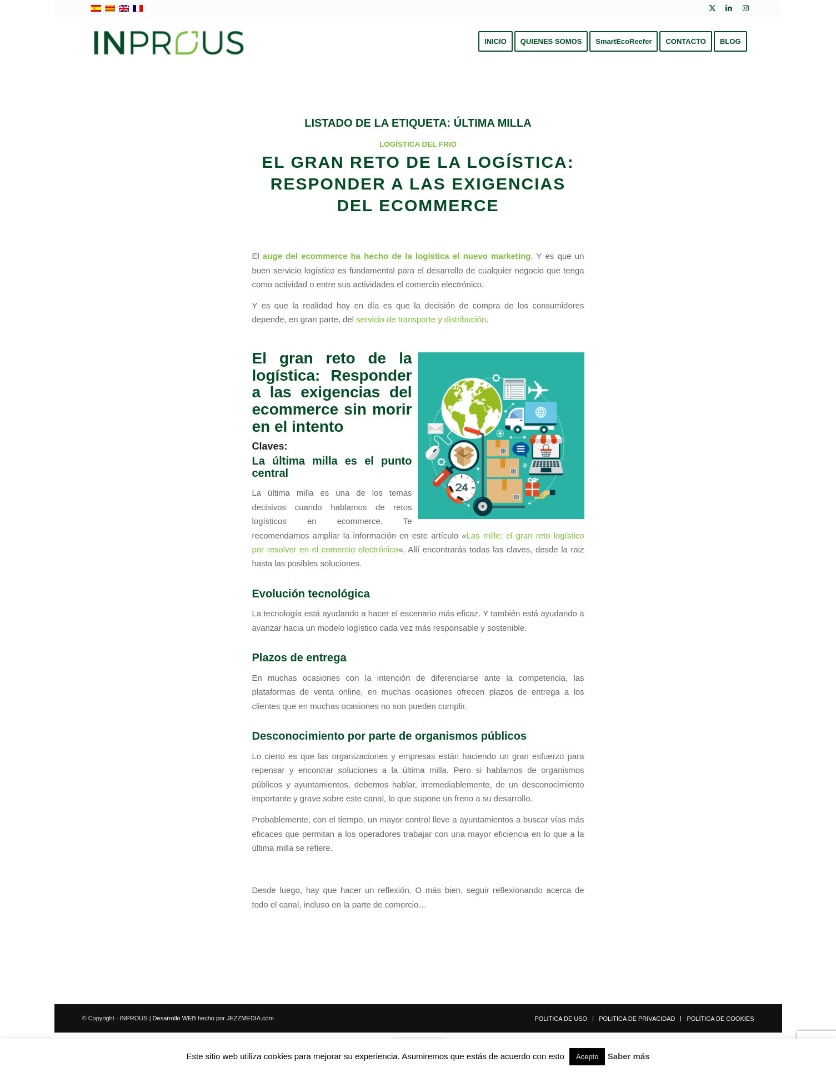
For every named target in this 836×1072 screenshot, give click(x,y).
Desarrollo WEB (174, 1018)
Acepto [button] (587, 1057)
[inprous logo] (169, 41)
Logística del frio (418, 144)
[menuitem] (495, 41)
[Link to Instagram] (746, 8)
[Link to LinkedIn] (729, 8)
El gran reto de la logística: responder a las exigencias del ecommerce (418, 184)
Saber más (629, 1056)
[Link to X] (712, 8)
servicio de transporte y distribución (421, 319)
